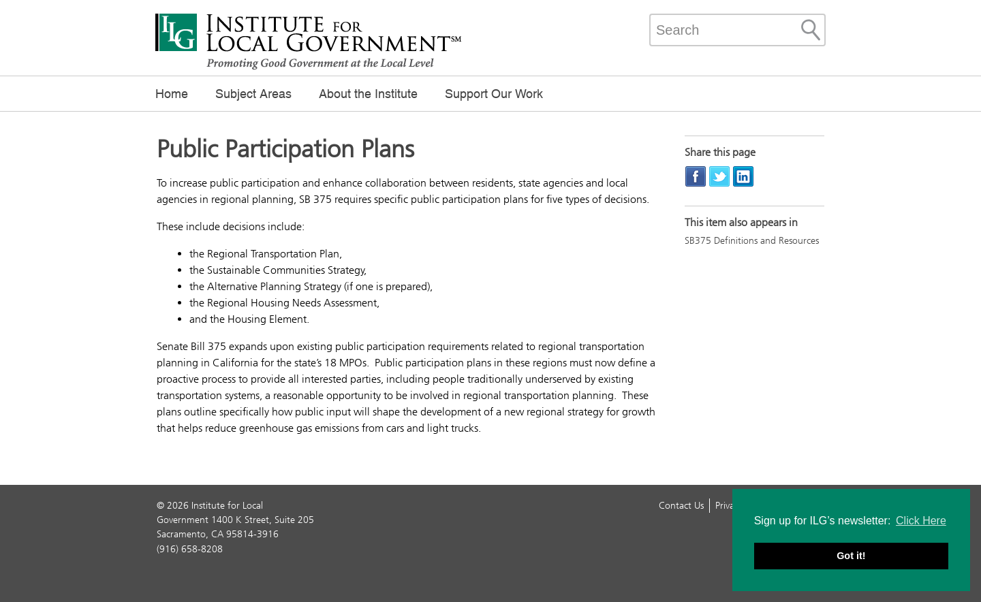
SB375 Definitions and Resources (752, 241)
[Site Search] (810, 30)
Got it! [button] (851, 555)
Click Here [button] (921, 520)
